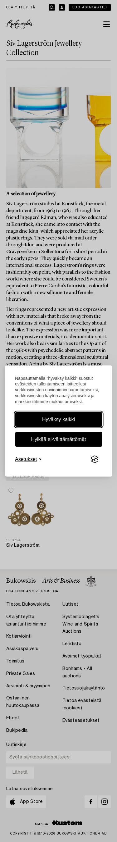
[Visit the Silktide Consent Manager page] (94, 459)
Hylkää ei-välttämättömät (58, 439)
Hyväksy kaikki (58, 419)
